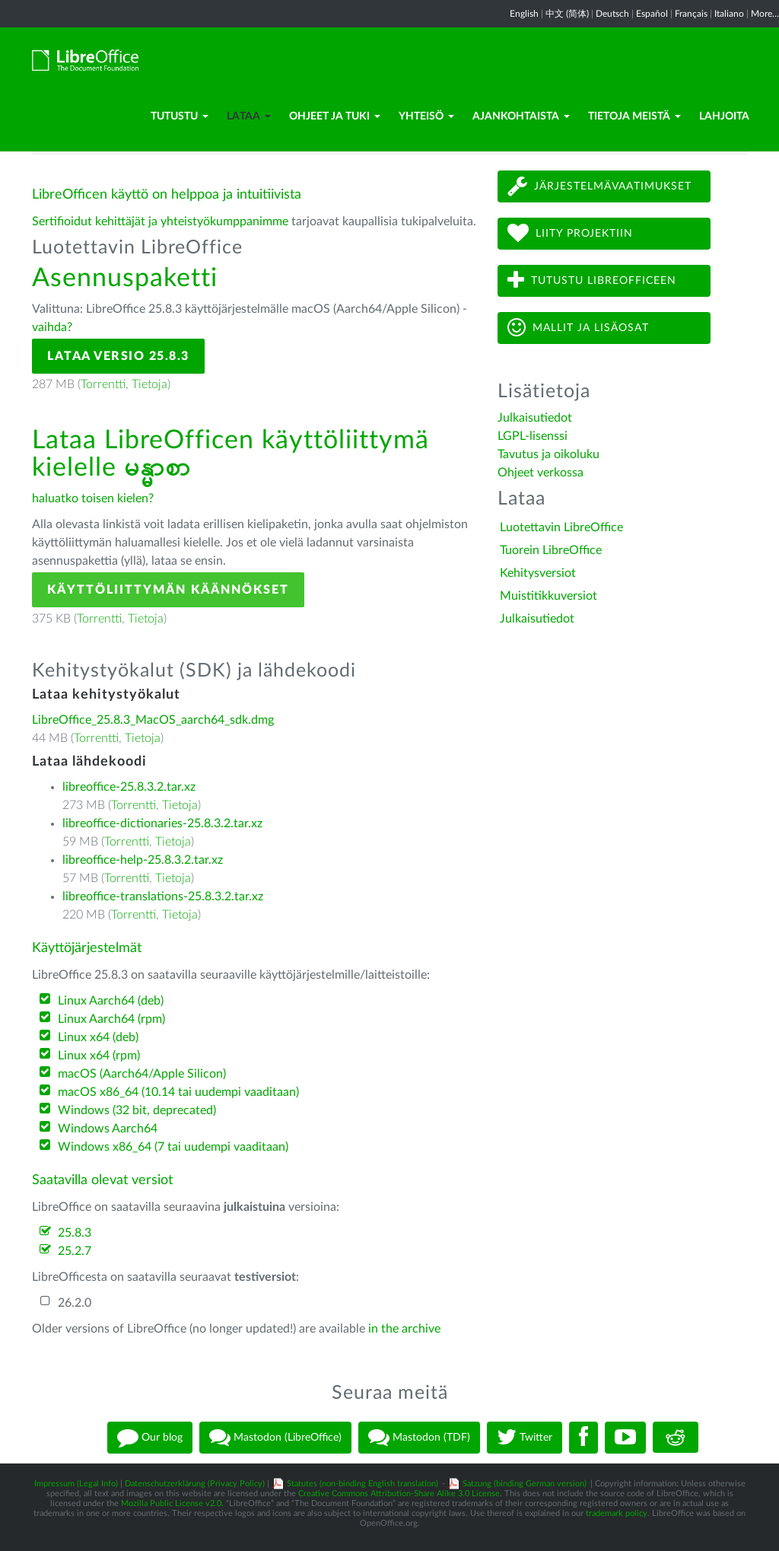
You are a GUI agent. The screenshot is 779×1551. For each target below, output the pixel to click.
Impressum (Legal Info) (76, 1483)
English (524, 13)
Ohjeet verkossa (540, 473)
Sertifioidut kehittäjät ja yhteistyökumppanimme (160, 221)
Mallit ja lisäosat (578, 328)
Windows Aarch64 (107, 1129)
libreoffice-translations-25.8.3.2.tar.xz (162, 896)
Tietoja (149, 384)
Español (652, 13)
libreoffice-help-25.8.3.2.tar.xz (142, 860)
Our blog (150, 1437)
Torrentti (103, 384)
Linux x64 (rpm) (99, 1055)
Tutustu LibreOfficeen (591, 280)
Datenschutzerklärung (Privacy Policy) (195, 1483)
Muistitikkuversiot (548, 596)
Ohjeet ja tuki (334, 116)
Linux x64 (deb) (98, 1037)
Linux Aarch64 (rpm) (111, 1019)
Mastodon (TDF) (419, 1437)
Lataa (249, 116)
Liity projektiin (570, 233)
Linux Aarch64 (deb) (111, 1001)
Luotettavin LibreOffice (561, 527)
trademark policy (616, 1513)
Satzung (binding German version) (525, 1483)
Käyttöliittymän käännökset (168, 590)
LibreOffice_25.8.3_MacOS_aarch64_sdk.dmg (153, 720)
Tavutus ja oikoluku (548, 454)
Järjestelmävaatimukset (599, 186)
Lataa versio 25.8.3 (118, 356)
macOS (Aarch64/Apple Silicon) (142, 1074)
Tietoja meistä (634, 116)
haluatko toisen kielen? (93, 498)
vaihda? (52, 327)
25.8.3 (74, 1233)
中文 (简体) (567, 13)
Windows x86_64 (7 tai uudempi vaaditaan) (173, 1147)
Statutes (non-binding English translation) (362, 1483)
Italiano (729, 13)
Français (691, 13)
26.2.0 (74, 1303)
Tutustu (179, 116)
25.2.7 (74, 1251)
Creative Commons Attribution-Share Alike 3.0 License (399, 1493)
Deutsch (612, 13)
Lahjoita (724, 116)
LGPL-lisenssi (533, 436)
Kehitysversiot (538, 573)
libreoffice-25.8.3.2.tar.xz (129, 787)
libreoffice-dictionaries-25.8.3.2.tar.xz (162, 823)
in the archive (404, 1329)
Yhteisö (426, 116)
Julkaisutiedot (535, 418)
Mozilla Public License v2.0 (171, 1503)
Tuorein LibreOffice (551, 550)
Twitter (524, 1437)
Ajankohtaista (521, 116)
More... (765, 13)
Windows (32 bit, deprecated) (137, 1110)
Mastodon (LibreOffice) (275, 1437)
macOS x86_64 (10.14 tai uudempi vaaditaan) (178, 1092)
